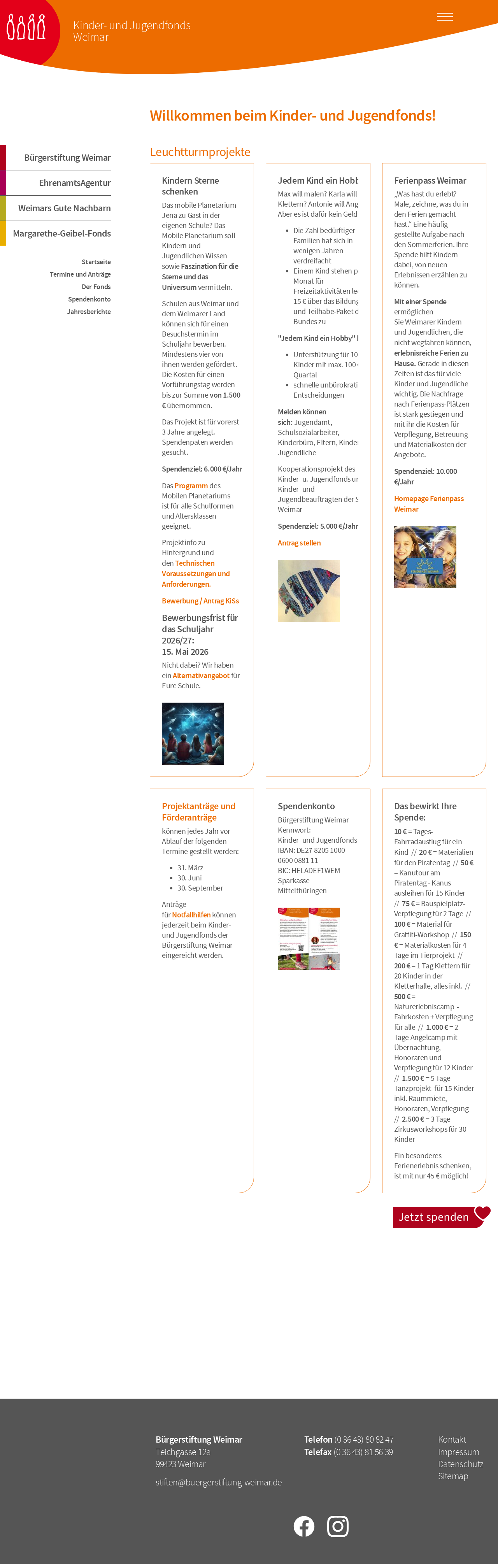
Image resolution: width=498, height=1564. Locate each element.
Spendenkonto (89, 299)
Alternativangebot (202, 675)
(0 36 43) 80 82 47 (363, 1439)
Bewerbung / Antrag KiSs (200, 601)
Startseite (96, 262)
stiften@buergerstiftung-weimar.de (219, 1482)
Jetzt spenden (442, 1211)
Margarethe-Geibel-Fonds (62, 233)
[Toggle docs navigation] (445, 15)
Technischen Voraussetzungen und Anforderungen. (196, 573)
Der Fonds (96, 286)
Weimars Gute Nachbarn (64, 208)
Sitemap (453, 1476)
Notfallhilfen (191, 915)
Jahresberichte (89, 311)
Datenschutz (461, 1464)
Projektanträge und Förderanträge (198, 812)
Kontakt (452, 1439)
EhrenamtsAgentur (75, 183)
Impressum (458, 1452)
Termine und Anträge (80, 274)
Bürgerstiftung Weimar (67, 157)
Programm (191, 485)
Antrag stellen (299, 543)
